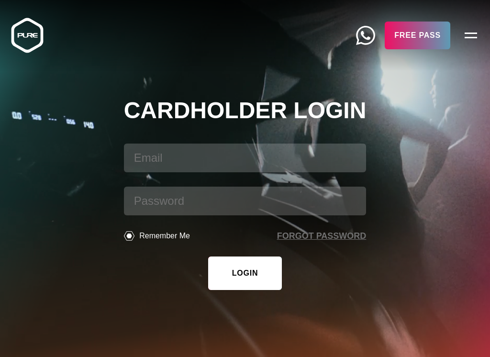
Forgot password (322, 236)
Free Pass (417, 35)
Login (245, 273)
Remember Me (157, 236)
